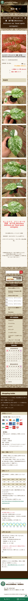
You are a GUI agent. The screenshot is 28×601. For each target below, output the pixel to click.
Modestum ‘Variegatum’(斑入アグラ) (14, 292)
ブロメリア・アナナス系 (14, 340)
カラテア (10, 326)
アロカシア (11, 320)
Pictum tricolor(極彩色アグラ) (14, 308)
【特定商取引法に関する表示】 (10, 402)
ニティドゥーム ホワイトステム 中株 (13, 298)
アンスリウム (11, 323)
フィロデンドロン (12, 332)
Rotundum (11, 312)
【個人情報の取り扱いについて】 (15, 564)
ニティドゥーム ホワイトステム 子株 (13, 301)
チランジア (11, 329)
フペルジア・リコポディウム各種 (15, 336)
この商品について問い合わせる (17, 69)
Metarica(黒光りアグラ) (13, 288)
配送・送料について (15, 72)
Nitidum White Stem (13, 295)
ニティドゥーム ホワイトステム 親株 (13, 304)
